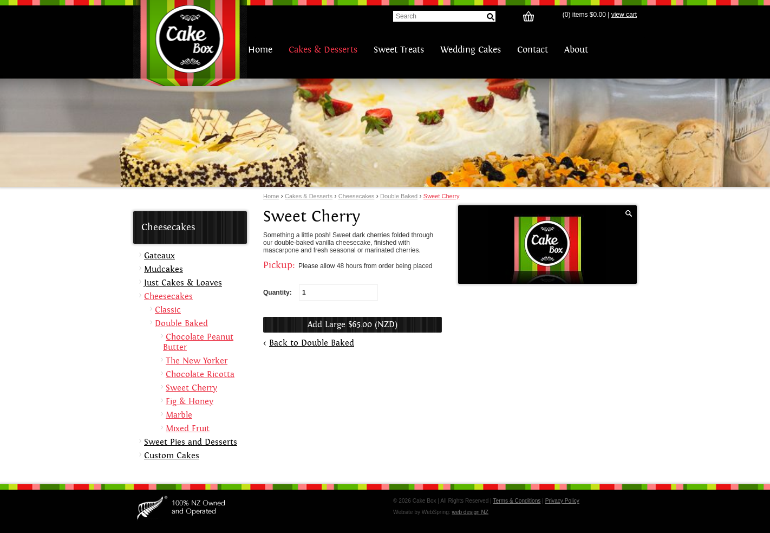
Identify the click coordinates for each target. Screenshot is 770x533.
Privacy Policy (562, 501)
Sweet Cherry (441, 196)
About (576, 49)
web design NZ (470, 512)
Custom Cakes (171, 456)
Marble (179, 415)
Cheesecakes (356, 196)
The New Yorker (196, 361)
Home (260, 49)
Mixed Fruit (188, 429)
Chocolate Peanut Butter (198, 342)
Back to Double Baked (311, 343)
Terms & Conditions (516, 501)
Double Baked (398, 196)
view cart (624, 14)
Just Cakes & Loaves (183, 283)
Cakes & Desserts (323, 49)
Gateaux (159, 256)
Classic (168, 310)
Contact (532, 49)
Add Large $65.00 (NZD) (352, 325)
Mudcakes (163, 269)
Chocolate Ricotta (200, 374)
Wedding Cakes (470, 49)
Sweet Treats (399, 49)
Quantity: (320, 292)
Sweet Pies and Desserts (190, 442)
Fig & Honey (189, 401)
